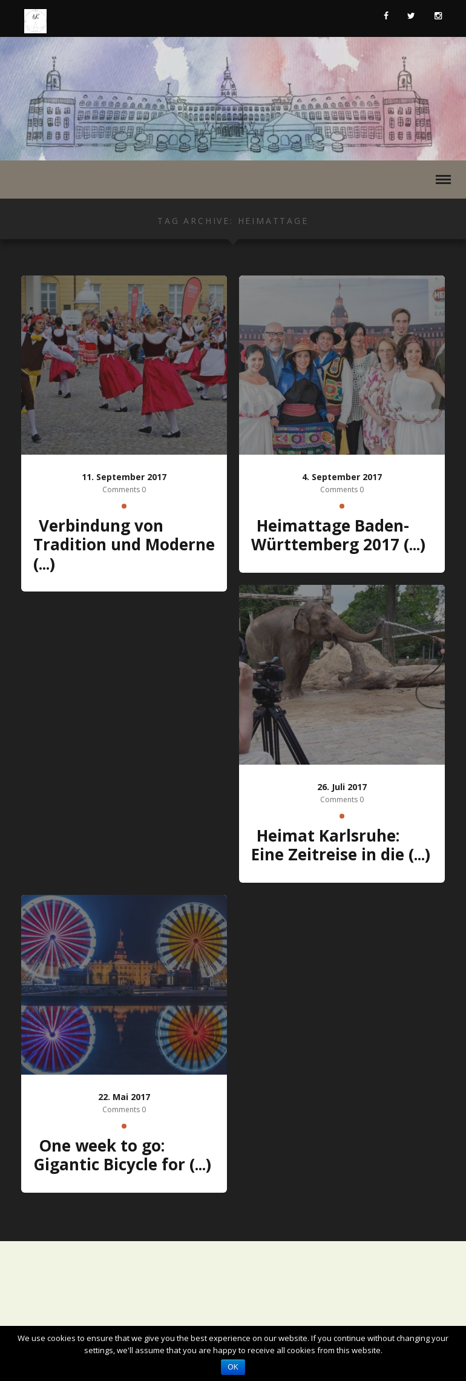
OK (233, 1367)
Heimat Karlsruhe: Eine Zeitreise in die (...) (340, 845)
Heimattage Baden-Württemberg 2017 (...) (338, 535)
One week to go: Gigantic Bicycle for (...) (122, 1155)
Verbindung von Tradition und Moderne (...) (124, 545)
